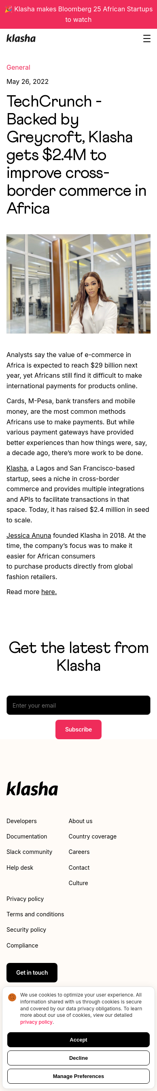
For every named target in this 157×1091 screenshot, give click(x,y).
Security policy (26, 929)
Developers (21, 820)
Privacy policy (25, 898)
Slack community (29, 851)
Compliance (22, 945)
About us (80, 820)
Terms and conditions (35, 914)
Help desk (19, 867)
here (48, 592)
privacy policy (36, 1022)
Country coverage (92, 836)
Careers (78, 851)
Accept (78, 1040)
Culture (78, 882)
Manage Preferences (78, 1076)
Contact (78, 867)
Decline (78, 1058)
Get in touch (32, 972)
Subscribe (78, 729)
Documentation (26, 836)
